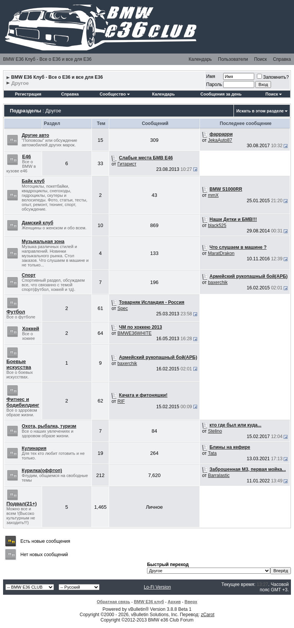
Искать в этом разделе (260, 111)
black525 (217, 225)
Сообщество (114, 94)
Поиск (260, 59)
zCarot (207, 614)
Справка (282, 59)
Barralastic (219, 475)
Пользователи (233, 59)
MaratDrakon (221, 253)
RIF (121, 401)
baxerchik (217, 282)
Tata (212, 453)
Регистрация (28, 94)
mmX (213, 195)
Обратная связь (113, 601)
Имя (210, 76)
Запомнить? (273, 77)
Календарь (200, 59)
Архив (174, 601)
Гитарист (127, 164)
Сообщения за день (220, 94)
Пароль (214, 84)
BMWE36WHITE (135, 333)
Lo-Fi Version (157, 587)
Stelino (215, 431)
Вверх (191, 601)
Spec (123, 308)
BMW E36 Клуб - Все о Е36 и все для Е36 (47, 59)
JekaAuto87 (220, 140)
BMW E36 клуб (149, 601)
